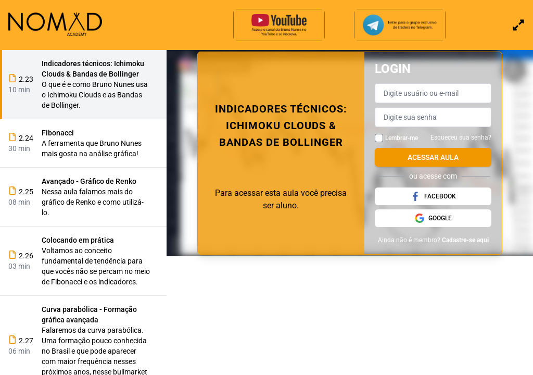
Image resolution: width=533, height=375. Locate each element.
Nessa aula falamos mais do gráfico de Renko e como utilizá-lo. (93, 202)
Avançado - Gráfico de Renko (89, 181)
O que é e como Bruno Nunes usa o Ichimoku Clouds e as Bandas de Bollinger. (95, 94)
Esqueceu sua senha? (460, 137)
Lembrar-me (401, 138)
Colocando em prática (78, 240)
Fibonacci (58, 133)
